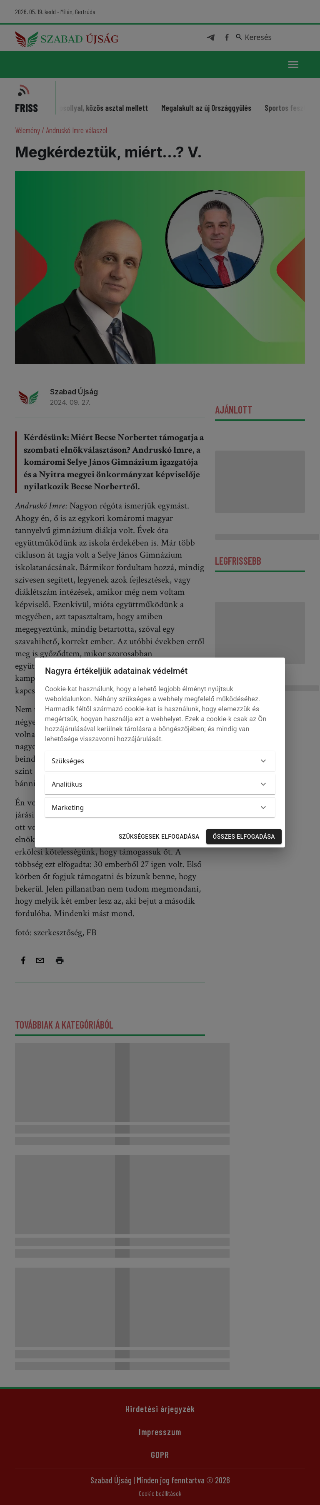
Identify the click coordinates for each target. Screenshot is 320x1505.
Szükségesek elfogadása (159, 837)
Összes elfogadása (244, 837)
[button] (160, 761)
